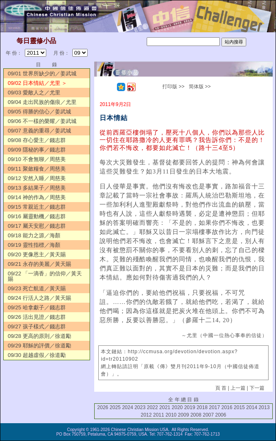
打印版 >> (173, 86)
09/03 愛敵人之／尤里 (34, 92)
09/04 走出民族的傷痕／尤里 (42, 102)
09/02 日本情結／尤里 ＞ (37, 83)
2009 (183, 415)
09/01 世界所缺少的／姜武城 (42, 73)
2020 (177, 407)
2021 (165, 407)
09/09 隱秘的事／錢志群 (37, 150)
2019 (189, 407)
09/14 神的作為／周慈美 (37, 197)
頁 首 (220, 388)
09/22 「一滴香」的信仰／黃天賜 (45, 276)
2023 (139, 407)
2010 (171, 415)
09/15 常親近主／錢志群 (37, 207)
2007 (208, 415)
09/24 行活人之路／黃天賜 (39, 298)
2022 (152, 407)
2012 (146, 415)
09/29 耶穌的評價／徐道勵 (39, 345)
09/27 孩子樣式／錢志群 (37, 326)
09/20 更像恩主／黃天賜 (37, 254)
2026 (102, 407)
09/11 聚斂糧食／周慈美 (37, 169)
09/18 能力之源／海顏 (34, 235)
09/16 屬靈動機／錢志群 (37, 216)
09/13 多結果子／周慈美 (37, 188)
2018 (202, 407)
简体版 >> (200, 86)
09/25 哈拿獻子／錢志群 (37, 307)
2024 (127, 407)
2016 (227, 407)
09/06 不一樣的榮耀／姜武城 (42, 121)
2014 (251, 407)
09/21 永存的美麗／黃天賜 (39, 264)
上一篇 (238, 388)
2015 (239, 407)
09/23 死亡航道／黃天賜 (37, 288)
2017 (214, 407)
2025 (115, 407)
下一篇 (257, 388)
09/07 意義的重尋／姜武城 (39, 131)
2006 (220, 415)
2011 (158, 415)
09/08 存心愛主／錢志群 (37, 140)
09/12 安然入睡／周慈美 (37, 178)
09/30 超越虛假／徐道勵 (37, 355)
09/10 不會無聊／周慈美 (37, 159)
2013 (264, 407)
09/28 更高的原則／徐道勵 (39, 336)
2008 (196, 415)
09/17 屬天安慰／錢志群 (37, 226)
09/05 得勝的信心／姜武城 (39, 111)
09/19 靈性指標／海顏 (34, 245)
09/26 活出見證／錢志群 (37, 317)
